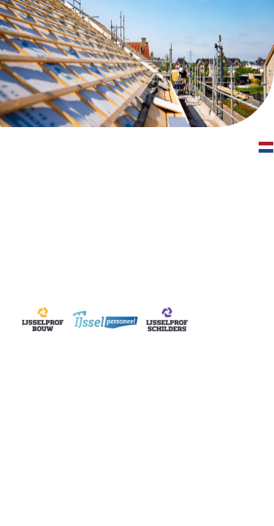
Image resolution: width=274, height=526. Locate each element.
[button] (266, 147)
